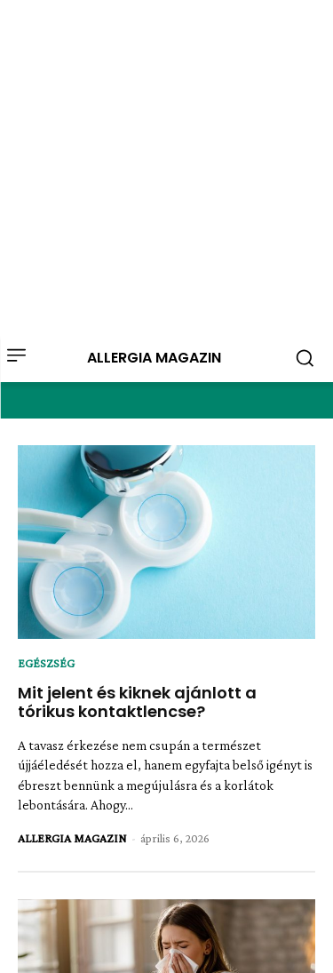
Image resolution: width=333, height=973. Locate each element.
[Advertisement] (166, 166)
